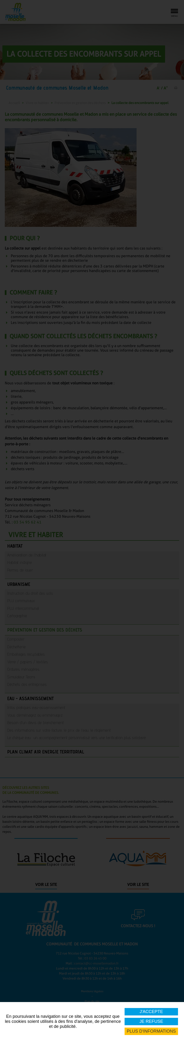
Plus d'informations (151, 1031)
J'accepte (151, 1011)
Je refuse (151, 1021)
